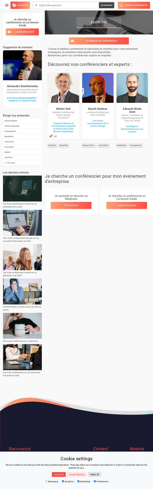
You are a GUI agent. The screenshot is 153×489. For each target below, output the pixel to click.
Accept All (58, 474)
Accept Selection (77, 474)
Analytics (68, 481)
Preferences (101, 481)
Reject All (94, 474)
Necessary (51, 481)
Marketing (83, 481)
